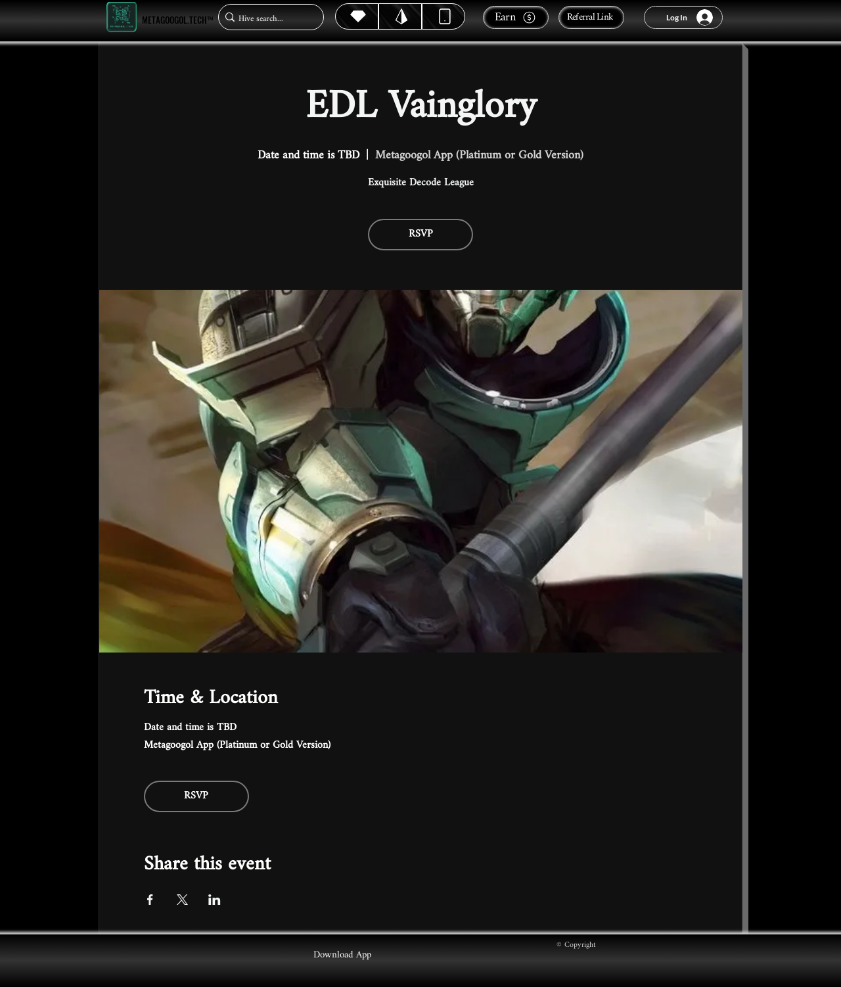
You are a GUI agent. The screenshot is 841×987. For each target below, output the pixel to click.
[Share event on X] (182, 899)
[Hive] (356, 16)
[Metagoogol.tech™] (121, 17)
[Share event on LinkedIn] (214, 899)
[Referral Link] (591, 17)
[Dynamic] (443, 16)
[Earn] (516, 17)
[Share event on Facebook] (150, 899)
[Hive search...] (267, 19)
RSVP (421, 234)
